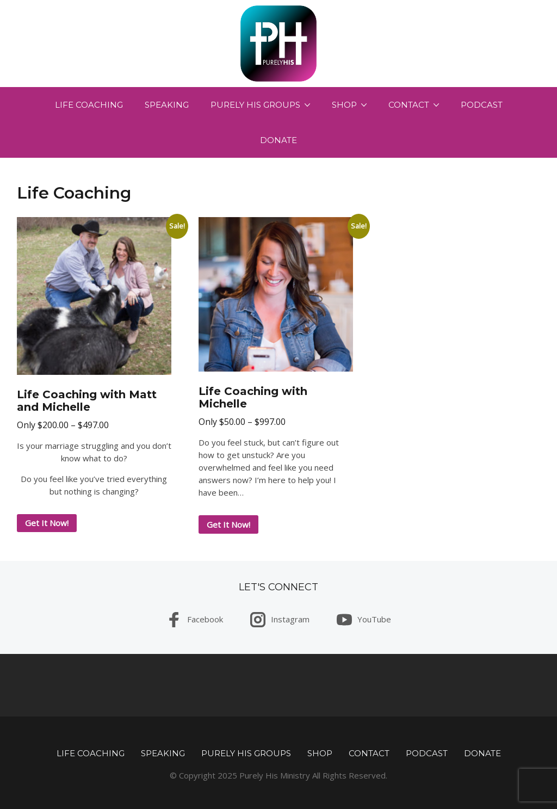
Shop (344, 105)
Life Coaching (89, 105)
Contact (408, 105)
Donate (278, 140)
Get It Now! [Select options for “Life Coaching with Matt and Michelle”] (47, 522)
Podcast (482, 105)
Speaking (167, 105)
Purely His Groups (255, 105)
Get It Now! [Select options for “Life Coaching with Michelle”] (228, 524)
